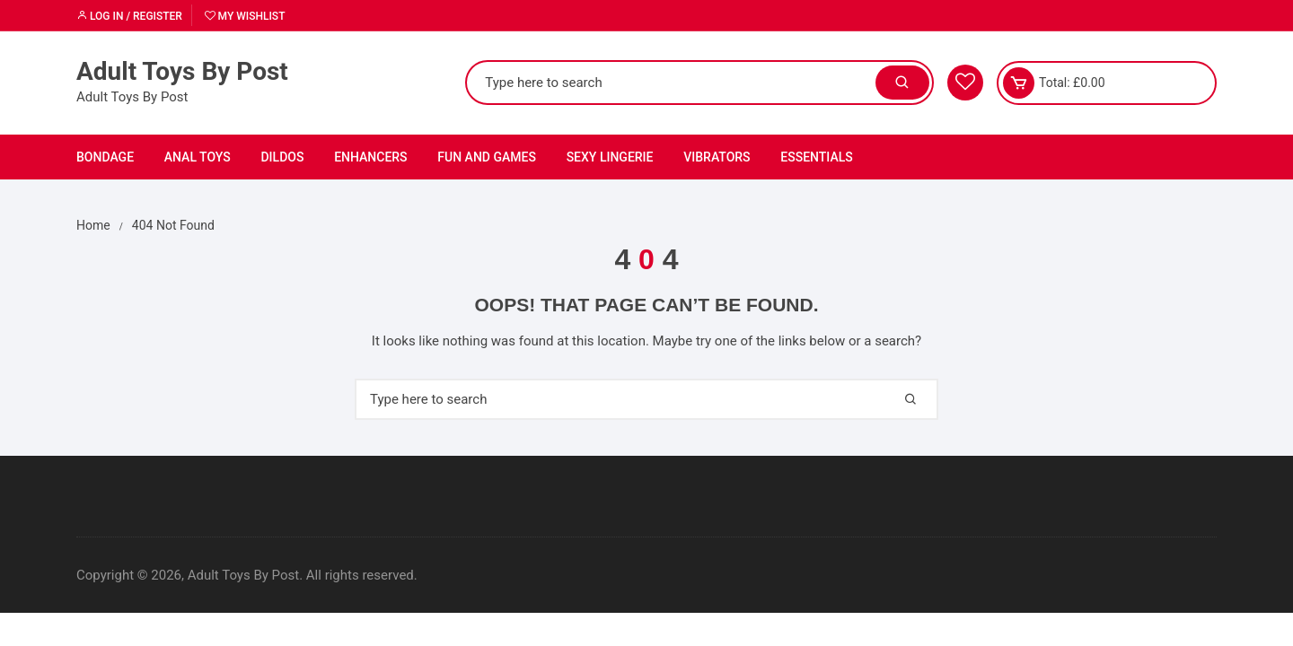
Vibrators (716, 157)
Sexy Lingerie (610, 157)
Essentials (816, 157)
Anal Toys (197, 157)
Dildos (281, 157)
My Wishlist (245, 16)
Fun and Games (486, 157)
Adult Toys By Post (182, 71)
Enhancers (370, 157)
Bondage (105, 157)
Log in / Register (129, 16)
